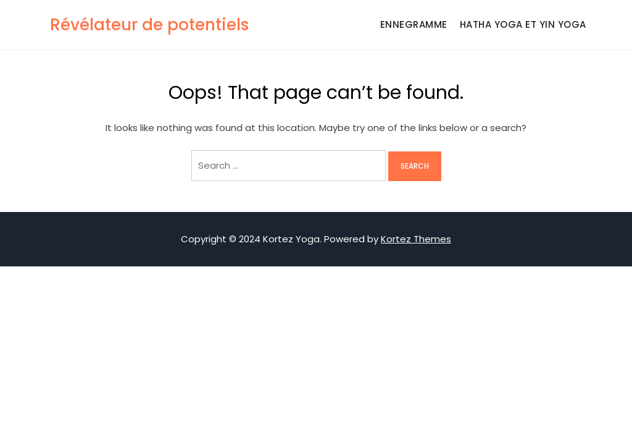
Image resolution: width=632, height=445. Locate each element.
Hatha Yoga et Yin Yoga (523, 24)
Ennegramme (413, 24)
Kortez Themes (416, 238)
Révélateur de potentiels (149, 25)
